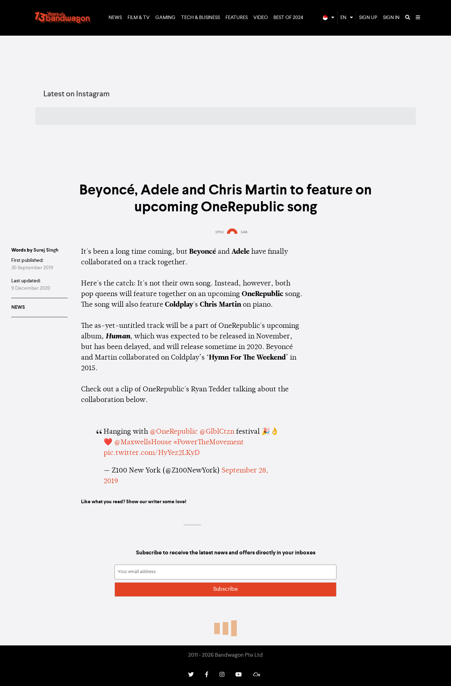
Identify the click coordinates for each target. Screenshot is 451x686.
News (115, 17)
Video (260, 17)
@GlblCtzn (216, 431)
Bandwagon (62, 18)
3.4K (244, 232)
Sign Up (368, 17)
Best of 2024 (288, 17)
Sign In (391, 17)
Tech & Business (200, 17)
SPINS (219, 232)
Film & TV (139, 17)
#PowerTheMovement (208, 442)
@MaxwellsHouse (143, 442)
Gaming (165, 17)
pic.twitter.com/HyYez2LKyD (152, 453)
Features (237, 17)
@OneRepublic (174, 431)
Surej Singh (45, 250)
